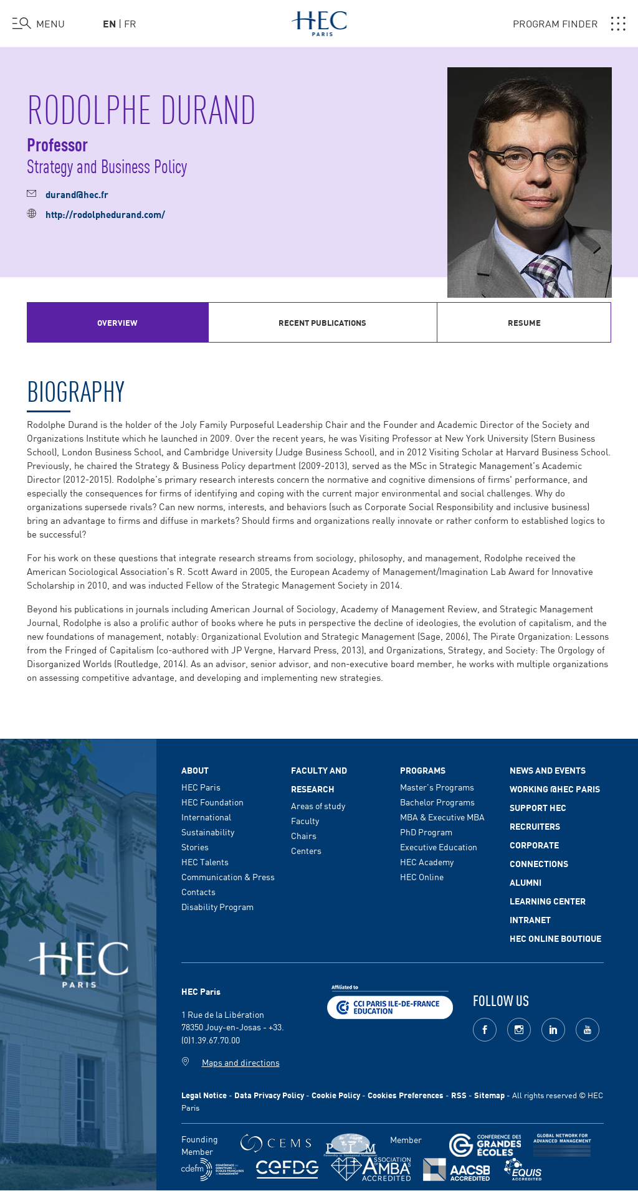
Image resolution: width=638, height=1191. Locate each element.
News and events (548, 770)
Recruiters (535, 826)
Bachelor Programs (437, 801)
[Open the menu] (38, 23)
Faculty (305, 820)
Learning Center (548, 900)
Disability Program (217, 906)
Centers (306, 850)
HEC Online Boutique (555, 938)
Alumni (525, 882)
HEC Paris (201, 787)
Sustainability (207, 831)
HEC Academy (427, 861)
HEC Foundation (212, 801)
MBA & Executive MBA (442, 816)
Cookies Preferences (406, 1095)
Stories (195, 846)
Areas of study (318, 805)
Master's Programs (437, 787)
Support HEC (538, 807)
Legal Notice (204, 1095)
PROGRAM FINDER (569, 23)
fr (130, 23)
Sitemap (489, 1095)
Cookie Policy (336, 1095)
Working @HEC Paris (555, 788)
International (206, 816)
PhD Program (426, 831)
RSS (459, 1095)
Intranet (530, 919)
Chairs (304, 835)
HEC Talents (205, 861)
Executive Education (438, 846)
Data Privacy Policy (269, 1095)
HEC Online (422, 876)
